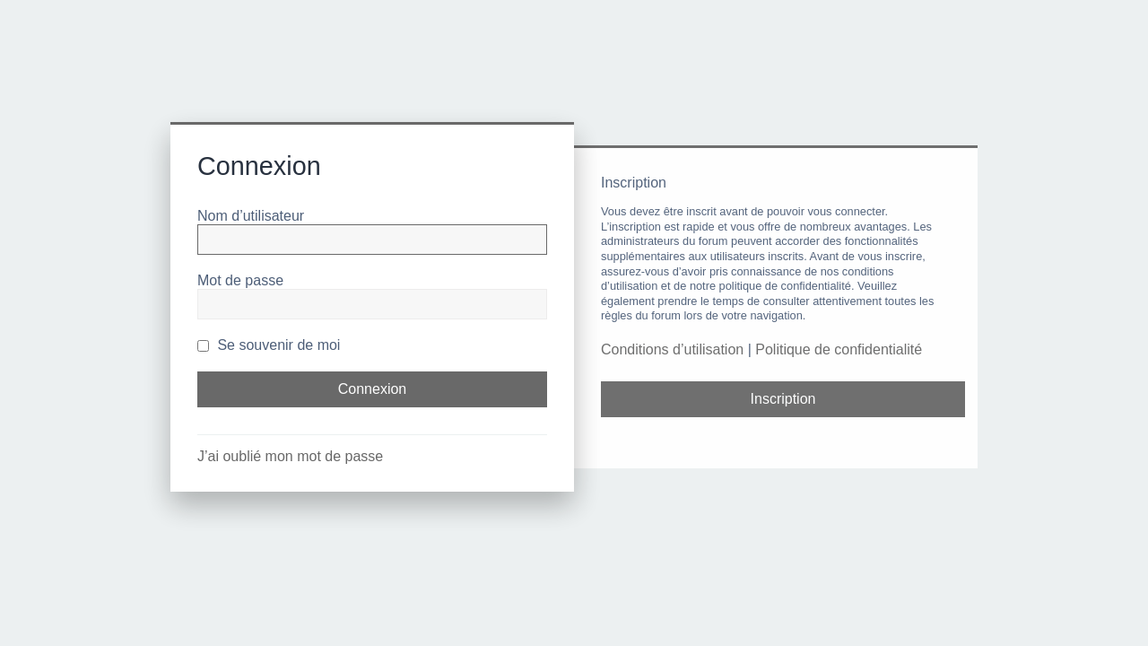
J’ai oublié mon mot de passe (290, 456)
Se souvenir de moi (268, 345)
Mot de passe (240, 280)
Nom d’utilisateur (250, 215)
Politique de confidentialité (838, 349)
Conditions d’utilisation (672, 349)
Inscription (783, 398)
